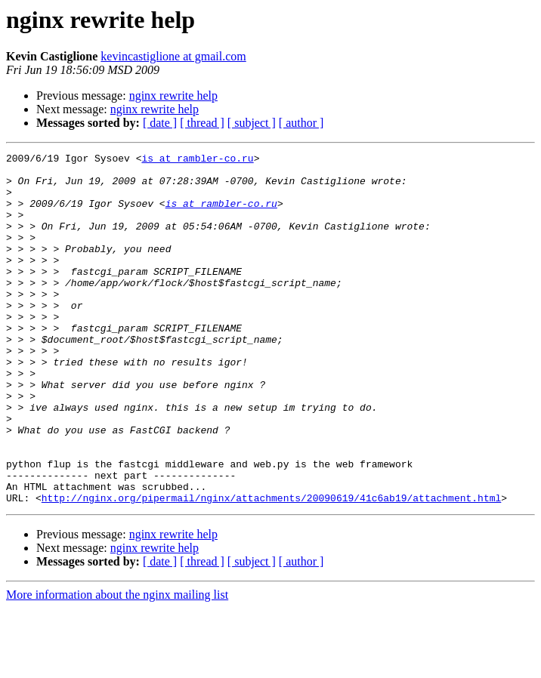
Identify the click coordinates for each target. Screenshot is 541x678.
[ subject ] (251, 122)
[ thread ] (202, 122)
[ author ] (301, 122)
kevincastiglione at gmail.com (173, 56)
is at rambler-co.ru (197, 160)
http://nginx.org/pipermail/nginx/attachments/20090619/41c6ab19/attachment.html (271, 568)
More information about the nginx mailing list (117, 664)
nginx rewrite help (173, 95)
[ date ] (160, 122)
